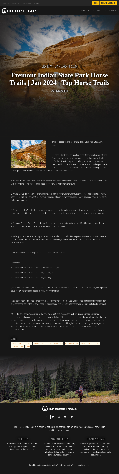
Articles (36, 3)
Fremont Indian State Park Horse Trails (48, 343)
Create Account (108, 3)
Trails (82, 11)
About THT (6, 3)
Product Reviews (26, 3)
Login (95, 3)
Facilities (101, 11)
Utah (28, 346)
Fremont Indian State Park (21, 343)
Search (112, 11)
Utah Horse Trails (71, 343)
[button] (47, 417)
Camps (91, 11)
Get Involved (15, 3)
